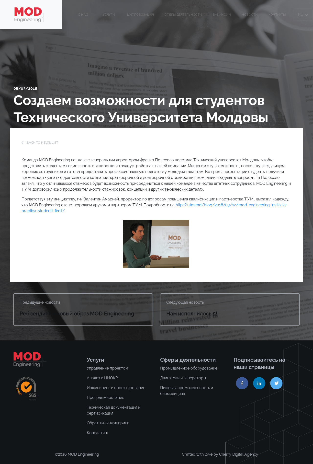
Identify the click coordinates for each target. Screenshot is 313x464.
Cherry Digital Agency (238, 454)
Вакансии (222, 14)
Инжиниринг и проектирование (116, 387)
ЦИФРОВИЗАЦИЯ (140, 14)
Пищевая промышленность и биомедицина (186, 390)
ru (303, 14)
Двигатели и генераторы (183, 378)
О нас (83, 14)
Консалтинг (98, 432)
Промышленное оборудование (188, 368)
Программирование (105, 397)
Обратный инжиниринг (108, 423)
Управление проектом (107, 368)
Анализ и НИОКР (102, 378)
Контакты (277, 14)
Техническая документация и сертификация (113, 410)
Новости (250, 14)
